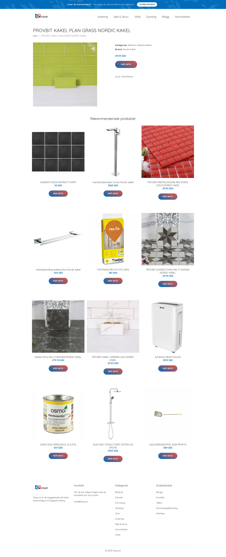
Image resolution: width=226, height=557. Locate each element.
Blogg (165, 17)
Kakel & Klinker (144, 46)
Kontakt (160, 499)
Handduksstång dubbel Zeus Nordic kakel (58, 271)
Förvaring (120, 504)
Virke (137, 17)
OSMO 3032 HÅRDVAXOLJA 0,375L (58, 446)
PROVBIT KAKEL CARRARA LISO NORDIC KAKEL (113, 360)
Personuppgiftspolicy (167, 509)
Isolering (103, 17)
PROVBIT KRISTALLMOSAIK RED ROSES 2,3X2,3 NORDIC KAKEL (168, 185)
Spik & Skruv (121, 17)
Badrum (132, 46)
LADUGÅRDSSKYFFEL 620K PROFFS (167, 446)
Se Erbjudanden (147, 4)
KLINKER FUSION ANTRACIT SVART (58, 183)
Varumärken (182, 17)
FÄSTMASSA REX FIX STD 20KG (113, 271)
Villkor (159, 504)
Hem (35, 37)
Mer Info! (126, 65)
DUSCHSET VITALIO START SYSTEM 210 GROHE (113, 447)
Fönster (119, 499)
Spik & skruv (121, 525)
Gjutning (151, 17)
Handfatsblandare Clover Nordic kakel (113, 183)
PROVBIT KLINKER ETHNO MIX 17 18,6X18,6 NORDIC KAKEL (167, 273)
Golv (117, 515)
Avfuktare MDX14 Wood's (168, 358)
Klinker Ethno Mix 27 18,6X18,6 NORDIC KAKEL (58, 358)
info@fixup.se (81, 503)
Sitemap (160, 515)
